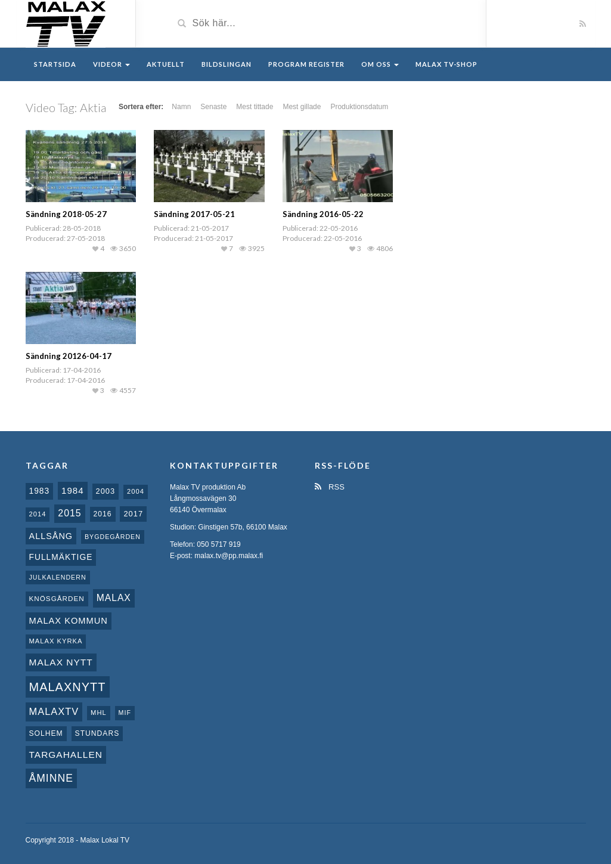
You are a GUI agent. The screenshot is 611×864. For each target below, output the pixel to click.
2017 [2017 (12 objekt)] (133, 513)
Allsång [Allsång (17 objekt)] (51, 536)
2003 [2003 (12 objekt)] (106, 491)
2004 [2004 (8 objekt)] (135, 491)
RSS (330, 486)
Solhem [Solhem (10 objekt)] (46, 733)
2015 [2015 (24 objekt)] (69, 513)
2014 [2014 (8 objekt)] (37, 514)
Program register (306, 64)
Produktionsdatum (359, 107)
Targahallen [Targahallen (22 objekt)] (66, 755)
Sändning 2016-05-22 (323, 214)
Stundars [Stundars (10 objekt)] (97, 733)
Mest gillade (302, 107)
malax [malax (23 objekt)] (114, 598)
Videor (111, 64)
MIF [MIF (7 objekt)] (125, 712)
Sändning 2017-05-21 (194, 214)
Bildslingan (226, 64)
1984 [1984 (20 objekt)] (72, 490)
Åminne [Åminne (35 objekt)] (51, 778)
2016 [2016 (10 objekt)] (103, 514)
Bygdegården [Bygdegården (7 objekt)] (113, 536)
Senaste (213, 107)
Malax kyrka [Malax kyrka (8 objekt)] (56, 641)
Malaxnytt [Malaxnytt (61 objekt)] (67, 686)
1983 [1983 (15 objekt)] (39, 491)
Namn (181, 107)
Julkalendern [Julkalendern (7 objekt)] (57, 577)
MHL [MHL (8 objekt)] (99, 712)
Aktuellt (166, 64)
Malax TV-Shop (446, 64)
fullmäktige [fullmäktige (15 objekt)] (61, 557)
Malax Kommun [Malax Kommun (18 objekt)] (68, 620)
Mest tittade (254, 107)
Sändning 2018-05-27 (66, 214)
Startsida (55, 64)
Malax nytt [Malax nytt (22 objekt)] (61, 662)
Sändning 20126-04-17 (68, 356)
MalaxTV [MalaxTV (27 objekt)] (54, 711)
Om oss (380, 64)
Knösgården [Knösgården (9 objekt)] (57, 598)
